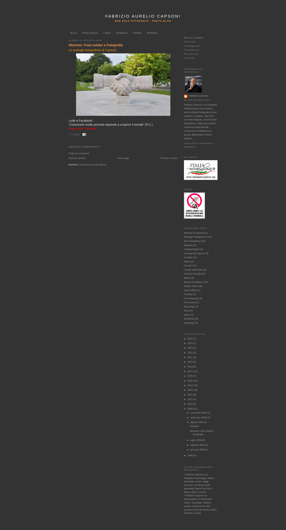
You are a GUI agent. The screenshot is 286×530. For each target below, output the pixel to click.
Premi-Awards (191, 298)
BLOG (73, 33)
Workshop (152, 33)
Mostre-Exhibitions (193, 282)
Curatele (137, 33)
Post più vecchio (168, 158)
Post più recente (77, 158)
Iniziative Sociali (192, 273)
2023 (190, 348)
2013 (190, 390)
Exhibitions (121, 33)
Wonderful (189, 318)
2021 (190, 357)
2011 (190, 399)
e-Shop (107, 33)
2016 (190, 376)
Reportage (189, 306)
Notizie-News (191, 286)
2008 (190, 455)
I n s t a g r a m (192, 46)
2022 (190, 352)
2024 (190, 343)
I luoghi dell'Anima (193, 269)
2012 (190, 394)
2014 (190, 385)
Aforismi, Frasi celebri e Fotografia (96, 45)
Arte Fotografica (192, 241)
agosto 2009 (197, 422)
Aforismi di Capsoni (194, 233)
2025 (190, 338)
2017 (190, 371)
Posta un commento (79, 153)
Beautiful (188, 245)
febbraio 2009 (197, 445)
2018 (190, 366)
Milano (187, 278)
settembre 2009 (198, 417)
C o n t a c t (190, 41)
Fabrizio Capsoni (198, 96)
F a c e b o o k (191, 50)
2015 (190, 380)
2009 (190, 408)
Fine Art (188, 265)
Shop (186, 310)
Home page (123, 158)
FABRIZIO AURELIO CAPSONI (143, 16)
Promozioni (190, 302)
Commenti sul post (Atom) (92, 164)
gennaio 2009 (197, 449)
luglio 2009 (196, 440)
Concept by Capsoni (194, 253)
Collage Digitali (192, 249)
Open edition (190, 290)
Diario (187, 261)
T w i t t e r (189, 58)
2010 (190, 404)
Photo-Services (90, 33)
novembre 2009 (198, 412)
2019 (190, 362)
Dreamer (194, 426)
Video (187, 314)
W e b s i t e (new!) (193, 37)
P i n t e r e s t (191, 54)
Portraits (188, 294)
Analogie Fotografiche (195, 237)
